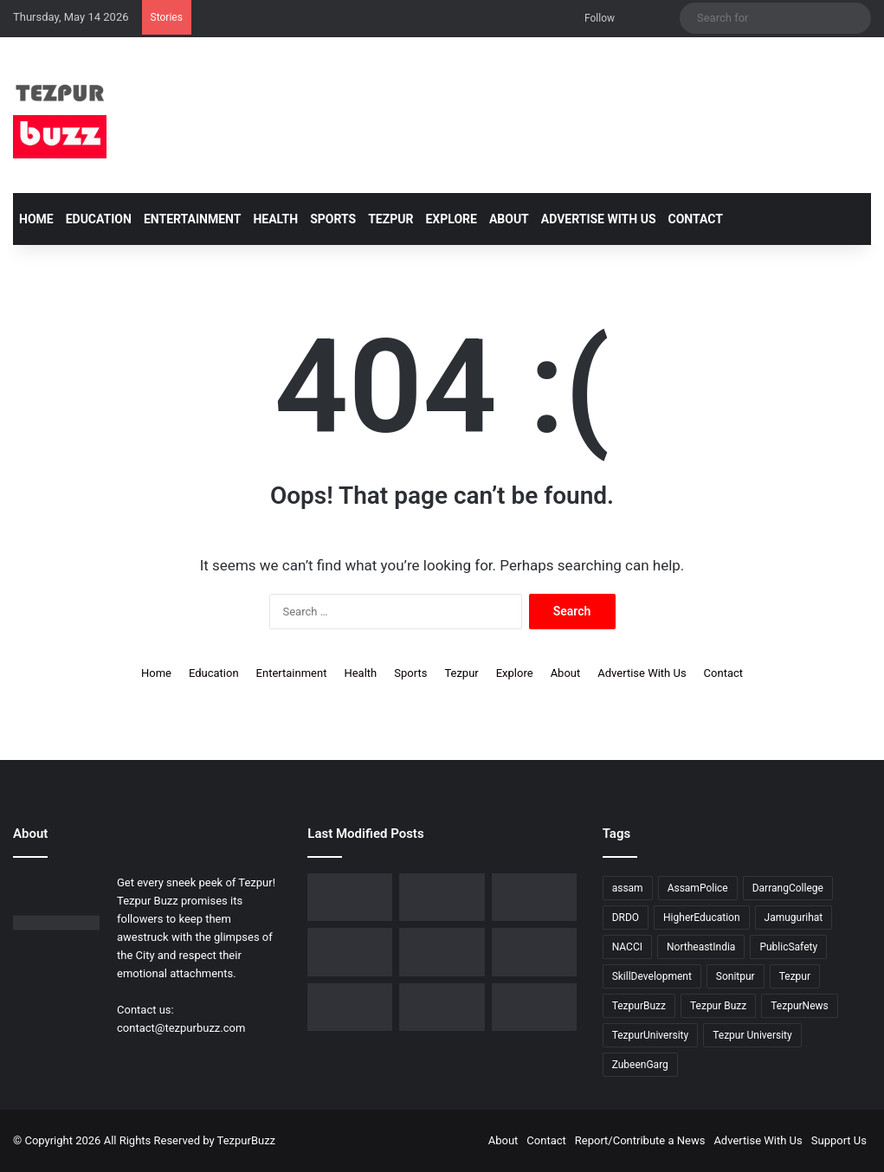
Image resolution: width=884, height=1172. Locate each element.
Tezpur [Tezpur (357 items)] (794, 976)
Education (99, 219)
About (509, 219)
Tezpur (390, 219)
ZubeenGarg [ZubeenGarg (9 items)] (640, 1065)
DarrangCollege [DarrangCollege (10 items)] (787, 888)
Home (36, 219)
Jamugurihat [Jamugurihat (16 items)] (794, 917)
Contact (695, 219)
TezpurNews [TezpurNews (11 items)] (799, 1006)
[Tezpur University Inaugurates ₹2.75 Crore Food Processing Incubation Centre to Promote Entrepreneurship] (349, 1007)
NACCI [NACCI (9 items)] (627, 947)
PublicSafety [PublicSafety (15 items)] (788, 947)
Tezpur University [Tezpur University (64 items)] (752, 1035)
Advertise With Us (598, 219)
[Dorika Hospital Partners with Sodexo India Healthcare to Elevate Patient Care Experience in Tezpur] (349, 897)
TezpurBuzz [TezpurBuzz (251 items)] (639, 1006)
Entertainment (192, 219)
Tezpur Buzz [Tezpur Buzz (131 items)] (718, 1006)
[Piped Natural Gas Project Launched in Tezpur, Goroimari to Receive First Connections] (534, 952)
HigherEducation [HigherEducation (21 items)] (701, 917)
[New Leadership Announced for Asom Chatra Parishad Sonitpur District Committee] (441, 952)
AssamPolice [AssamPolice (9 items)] (698, 888)
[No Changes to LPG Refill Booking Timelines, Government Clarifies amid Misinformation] (349, 952)
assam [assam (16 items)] (627, 888)
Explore (450, 219)
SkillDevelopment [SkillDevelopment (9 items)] (652, 976)
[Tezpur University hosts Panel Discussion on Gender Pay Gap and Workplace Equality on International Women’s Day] (534, 1007)
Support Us (839, 1140)
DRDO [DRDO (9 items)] (625, 917)
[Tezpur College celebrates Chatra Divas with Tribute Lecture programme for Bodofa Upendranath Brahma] (534, 897)
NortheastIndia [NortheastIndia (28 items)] (701, 947)
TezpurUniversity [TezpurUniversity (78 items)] (650, 1035)
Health (275, 219)
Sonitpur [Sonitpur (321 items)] (735, 976)
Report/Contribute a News (640, 1140)
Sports (333, 219)
